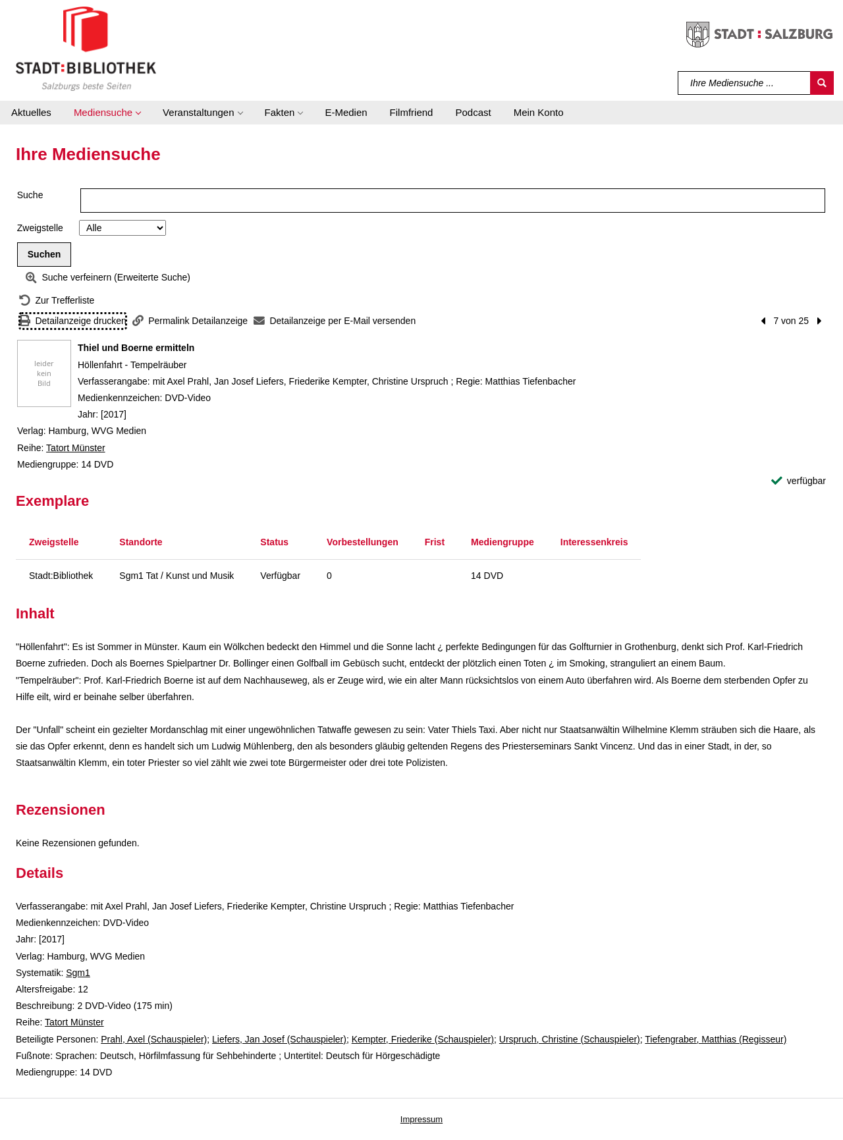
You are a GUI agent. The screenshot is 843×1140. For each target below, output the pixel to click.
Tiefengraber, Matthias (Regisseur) (715, 1039)
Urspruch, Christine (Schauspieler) (569, 1039)
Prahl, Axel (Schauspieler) (154, 1039)
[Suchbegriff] (744, 83)
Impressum (421, 1119)
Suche (30, 195)
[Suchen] (822, 83)
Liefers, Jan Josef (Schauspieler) (279, 1039)
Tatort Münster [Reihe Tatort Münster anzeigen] (75, 448)
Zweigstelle (40, 228)
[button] (107, 112)
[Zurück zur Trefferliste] (56, 300)
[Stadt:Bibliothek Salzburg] (86, 48)
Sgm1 (78, 972)
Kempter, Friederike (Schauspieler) (423, 1039)
